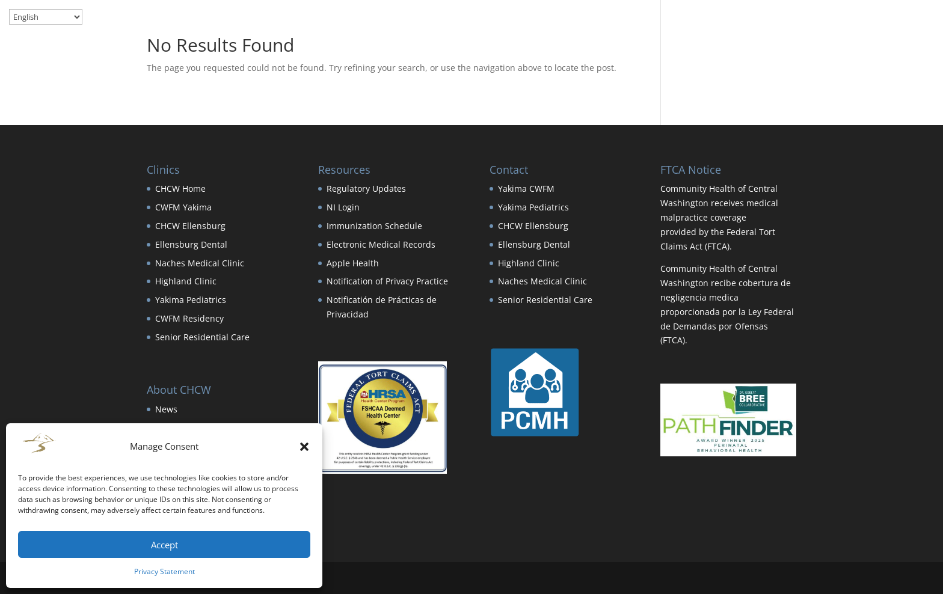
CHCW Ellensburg (190, 225)
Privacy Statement (164, 571)
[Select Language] (45, 17)
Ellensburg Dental (191, 244)
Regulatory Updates (366, 188)
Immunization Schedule (374, 225)
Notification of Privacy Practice (387, 281)
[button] (304, 447)
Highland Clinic (186, 281)
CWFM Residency (189, 318)
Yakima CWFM (526, 188)
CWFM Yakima (183, 207)
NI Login (343, 207)
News (166, 409)
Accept (164, 545)
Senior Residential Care (202, 337)
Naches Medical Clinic (199, 263)
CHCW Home (180, 188)
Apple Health (353, 263)
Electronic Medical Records (381, 244)
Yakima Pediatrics (190, 299)
